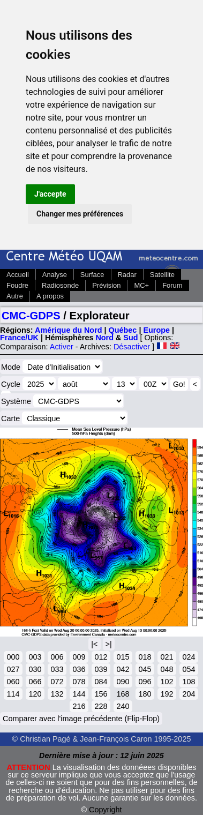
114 (12, 694)
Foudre (17, 285)
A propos (50, 296)
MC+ (141, 285)
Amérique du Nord (68, 330)
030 (34, 669)
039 (100, 669)
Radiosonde (60, 285)
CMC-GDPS (31, 315)
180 (144, 694)
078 (78, 681)
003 (34, 657)
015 (122, 657)
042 (122, 669)
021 (166, 657)
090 (122, 681)
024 (188, 657)
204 (188, 694)
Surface (92, 275)
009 (78, 657)
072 (56, 681)
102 (166, 681)
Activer (61, 346)
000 (12, 657)
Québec (123, 330)
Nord (104, 337)
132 (56, 694)
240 (122, 706)
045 (144, 669)
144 (78, 694)
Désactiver (132, 346)
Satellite (162, 275)
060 (12, 681)
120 (34, 694)
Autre (14, 296)
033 (56, 669)
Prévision (106, 285)
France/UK (19, 337)
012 (100, 657)
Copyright (105, 809)
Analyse (54, 275)
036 (78, 669)
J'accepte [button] (50, 194)
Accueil (17, 275)
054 (188, 669)
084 (100, 681)
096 (144, 681)
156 (100, 694)
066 (34, 681)
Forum (172, 285)
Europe (156, 330)
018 (144, 657)
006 (56, 657)
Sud (130, 337)
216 (78, 706)
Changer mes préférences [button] (79, 214)
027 (12, 669)
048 (166, 669)
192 (166, 694)
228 (100, 706)
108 (188, 681)
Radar (127, 275)
